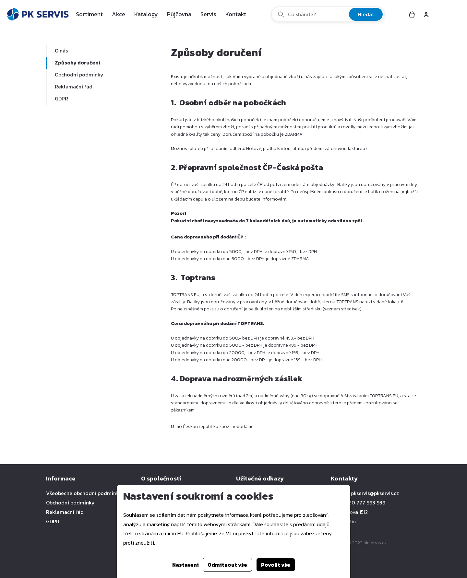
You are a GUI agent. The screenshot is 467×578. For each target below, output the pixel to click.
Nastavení (185, 565)
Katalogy (146, 14)
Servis (208, 14)
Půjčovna (179, 14)
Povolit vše (275, 565)
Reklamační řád (73, 86)
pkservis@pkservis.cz (375, 493)
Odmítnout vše (227, 565)
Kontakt (235, 14)
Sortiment (89, 14)
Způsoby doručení (77, 62)
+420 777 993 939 (364, 502)
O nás (61, 50)
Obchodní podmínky (79, 74)
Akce (118, 14)
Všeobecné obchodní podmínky (84, 493)
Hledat (366, 14)
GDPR (61, 98)
